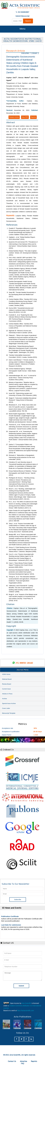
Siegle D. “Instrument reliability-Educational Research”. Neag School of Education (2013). (22, 400)
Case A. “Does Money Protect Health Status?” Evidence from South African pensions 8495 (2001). (21, 565)
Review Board (6, 684)
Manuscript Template (8, 713)
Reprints (33, 117)
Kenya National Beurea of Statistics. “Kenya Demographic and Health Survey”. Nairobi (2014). (23, 473)
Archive (4, 698)
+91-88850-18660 (24, 663)
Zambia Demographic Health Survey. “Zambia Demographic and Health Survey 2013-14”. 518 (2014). (23, 285)
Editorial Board (6, 679)
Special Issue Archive (9, 703)
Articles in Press (7, 694)
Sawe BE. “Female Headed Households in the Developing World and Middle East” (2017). (22, 294)
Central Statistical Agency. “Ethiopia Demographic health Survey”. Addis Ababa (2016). (22, 371)
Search (28, 21)
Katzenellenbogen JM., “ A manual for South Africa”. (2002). (22, 377)
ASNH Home (6, 674)
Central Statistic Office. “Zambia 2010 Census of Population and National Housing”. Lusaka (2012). (23, 326)
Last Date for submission (11, 925)
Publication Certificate (10, 916)
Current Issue (6, 689)
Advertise (23, 1061)
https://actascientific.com (25, 1010)
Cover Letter (6, 708)
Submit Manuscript (22, 16)
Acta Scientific (26, 1003)
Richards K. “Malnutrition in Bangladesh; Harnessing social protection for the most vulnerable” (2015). (22, 457)
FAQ (22, 1063)
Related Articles (14, 117)
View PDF (25, 117)
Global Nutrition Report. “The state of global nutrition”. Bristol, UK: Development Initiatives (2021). (23, 253)
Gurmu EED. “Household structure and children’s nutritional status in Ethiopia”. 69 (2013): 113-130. (21, 310)
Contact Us (12, 1061)
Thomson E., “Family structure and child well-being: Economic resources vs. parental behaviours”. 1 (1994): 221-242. (23, 426)
